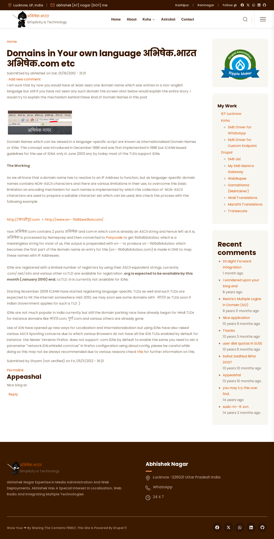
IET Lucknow (231, 113)
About (131, 19)
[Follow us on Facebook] (217, 527)
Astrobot (168, 19)
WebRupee (237, 178)
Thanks (229, 330)
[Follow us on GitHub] (262, 527)
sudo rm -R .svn (236, 406)
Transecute (237, 211)
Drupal (226, 152)
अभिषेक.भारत (31, 465)
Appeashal (232, 375)
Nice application (236, 317)
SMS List (234, 159)
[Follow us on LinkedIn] (251, 527)
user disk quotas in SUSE (242, 343)
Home (116, 19)
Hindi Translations (242, 197)
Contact (187, 19)
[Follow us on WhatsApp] (240, 527)
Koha (146, 19)
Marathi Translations (245, 204)
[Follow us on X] (228, 527)
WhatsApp (163, 487)
